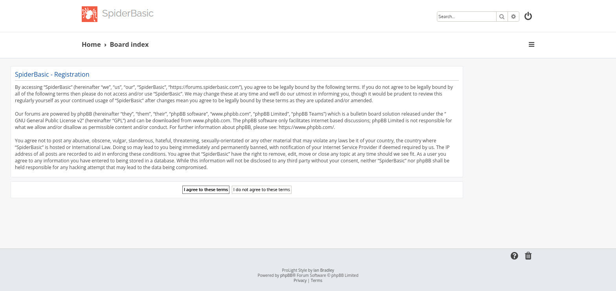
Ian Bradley (324, 270)
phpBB (286, 275)
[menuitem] (528, 17)
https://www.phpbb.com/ (306, 127)
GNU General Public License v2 (48, 120)
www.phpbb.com (211, 120)
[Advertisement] (237, 220)
